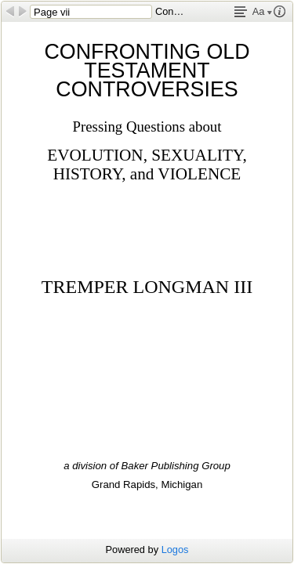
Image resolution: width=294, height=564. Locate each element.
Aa (262, 11)
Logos (175, 549)
